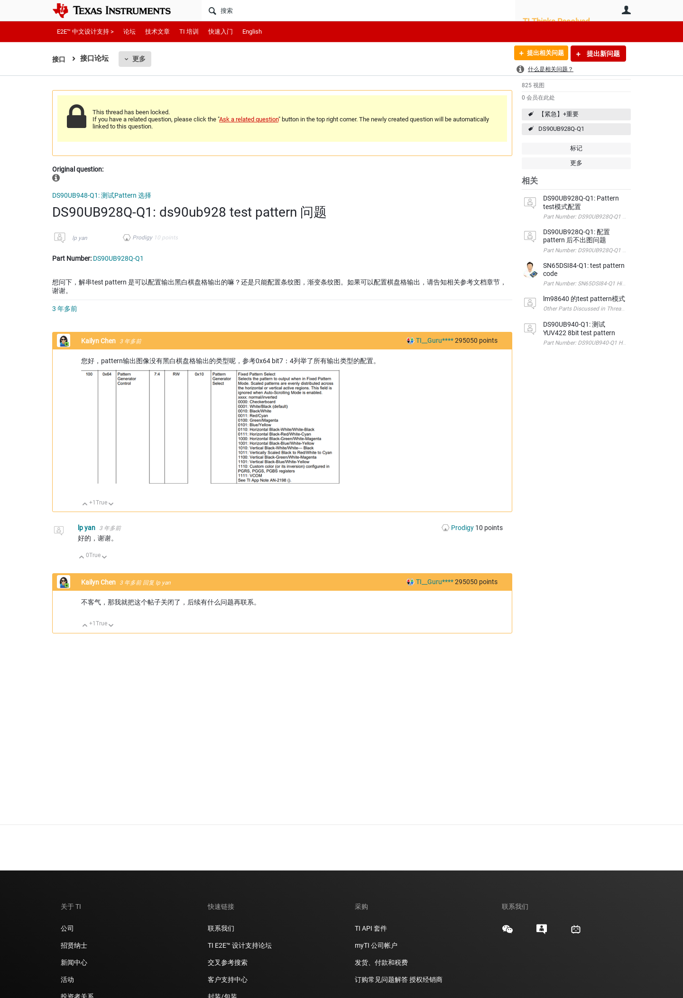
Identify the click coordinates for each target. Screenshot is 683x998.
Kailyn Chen (99, 341)
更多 (140, 59)
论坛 (129, 31)
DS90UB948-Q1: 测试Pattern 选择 (101, 195)
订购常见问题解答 (381, 979)
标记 (576, 148)
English (252, 31)
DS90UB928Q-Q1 (561, 128)
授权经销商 (426, 979)
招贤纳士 (74, 945)
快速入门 (220, 31)
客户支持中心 (228, 979)
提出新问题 (602, 53)
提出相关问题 (542, 53)
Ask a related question (248, 119)
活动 (67, 979)
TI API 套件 (371, 928)
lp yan (79, 238)
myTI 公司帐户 (376, 945)
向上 (85, 505)
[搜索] (358, 10)
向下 (111, 505)
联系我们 (221, 928)
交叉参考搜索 (228, 962)
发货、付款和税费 (381, 962)
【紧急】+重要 (558, 114)
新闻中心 (74, 962)
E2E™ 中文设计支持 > (85, 31)
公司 (67, 928)
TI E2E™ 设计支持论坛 (240, 945)
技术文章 (157, 31)
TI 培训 (189, 31)
